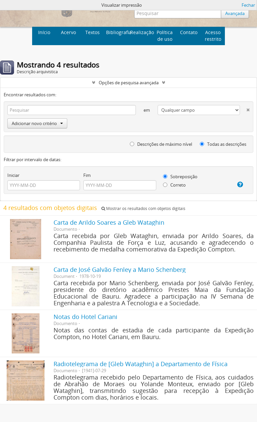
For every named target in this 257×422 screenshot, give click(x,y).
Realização (141, 32)
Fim (87, 175)
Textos (92, 32)
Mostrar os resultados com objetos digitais (143, 208)
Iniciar (13, 175)
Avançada (235, 13)
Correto (174, 185)
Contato (188, 32)
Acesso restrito (213, 35)
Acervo (68, 32)
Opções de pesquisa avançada (129, 83)
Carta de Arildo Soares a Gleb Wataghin (109, 222)
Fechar (248, 5)
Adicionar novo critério (37, 123)
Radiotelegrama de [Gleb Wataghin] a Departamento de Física (141, 364)
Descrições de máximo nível (161, 144)
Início (44, 32)
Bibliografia (117, 32)
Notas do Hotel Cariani (85, 317)
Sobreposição (180, 177)
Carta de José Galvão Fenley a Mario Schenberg (120, 270)
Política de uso (165, 35)
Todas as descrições (223, 144)
